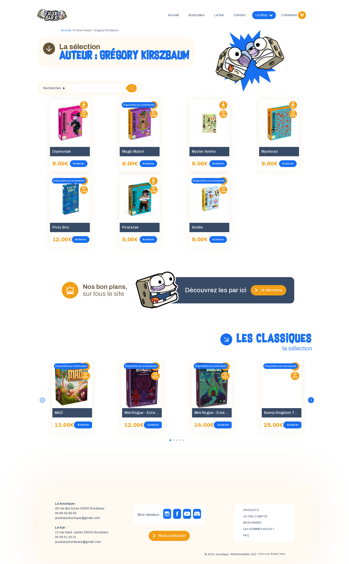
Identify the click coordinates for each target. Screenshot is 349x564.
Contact (240, 16)
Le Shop (264, 16)
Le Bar (219, 16)
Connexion (289, 16)
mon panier (254, 524)
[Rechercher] (132, 90)
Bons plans (196, 16)
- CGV (243, 555)
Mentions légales (227, 555)
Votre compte (256, 517)
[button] (311, 402)
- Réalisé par (266, 556)
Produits (252, 510)
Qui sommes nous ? (260, 531)
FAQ (246, 538)
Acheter (83, 165)
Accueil (173, 16)
